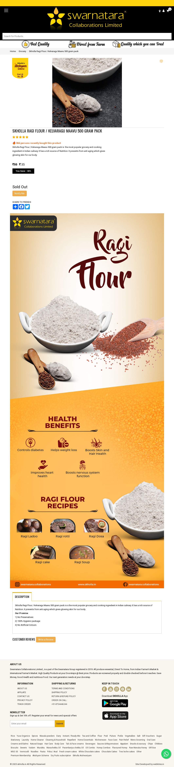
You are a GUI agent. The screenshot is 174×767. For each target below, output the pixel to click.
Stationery (15, 740)
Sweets (23, 748)
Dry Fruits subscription (61, 755)
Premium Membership (21, 755)
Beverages (90, 744)
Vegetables (130, 736)
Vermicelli (24, 751)
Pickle (120, 736)
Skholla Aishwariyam (82, 755)
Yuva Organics (23, 736)
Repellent (71, 740)
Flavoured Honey (119, 748)
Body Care (59, 744)
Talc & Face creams (75, 744)
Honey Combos (103, 748)
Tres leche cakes (127, 751)
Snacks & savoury (138, 744)
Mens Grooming (138, 740)
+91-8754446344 (59, 704)
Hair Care (49, 744)
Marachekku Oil (54, 748)
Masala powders (47, 736)
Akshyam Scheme (40, 755)
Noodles (34, 751)
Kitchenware (100, 740)
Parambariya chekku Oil (73, 748)
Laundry (25, 740)
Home (13, 51)
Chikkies (158, 744)
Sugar (159, 736)
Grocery (22, 51)
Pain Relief (124, 740)
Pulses (113, 736)
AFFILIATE (21, 692)
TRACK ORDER (24, 704)
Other (139, 751)
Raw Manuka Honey (138, 748)
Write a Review (45, 639)
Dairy (58, 736)
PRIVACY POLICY (24, 700)
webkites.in (158, 764)
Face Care (112, 740)
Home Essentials (85, 740)
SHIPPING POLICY (59, 692)
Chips (150, 744)
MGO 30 (14, 751)
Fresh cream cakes (68, 751)
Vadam (32, 748)
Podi (106, 736)
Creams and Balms (19, 744)
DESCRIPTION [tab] (22, 597)
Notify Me (20, 193)
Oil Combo (90, 748)
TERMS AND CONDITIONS (63, 688)
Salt (138, 736)
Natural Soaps (36, 744)
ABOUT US (22, 688)
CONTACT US (23, 696)
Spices (35, 736)
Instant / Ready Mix (71, 736)
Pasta (42, 751)
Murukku (41, 748)
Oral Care (151, 740)
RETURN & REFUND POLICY (64, 696)
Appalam (124, 744)
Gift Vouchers (148, 736)
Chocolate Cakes (109, 751)
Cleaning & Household (56, 740)
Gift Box (152, 748)
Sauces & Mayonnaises (107, 744)
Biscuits (14, 748)
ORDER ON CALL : (60, 700)
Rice (13, 736)
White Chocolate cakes (89, 751)
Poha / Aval (52, 751)
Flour (100, 736)
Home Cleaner (37, 740)
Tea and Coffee (89, 736)
